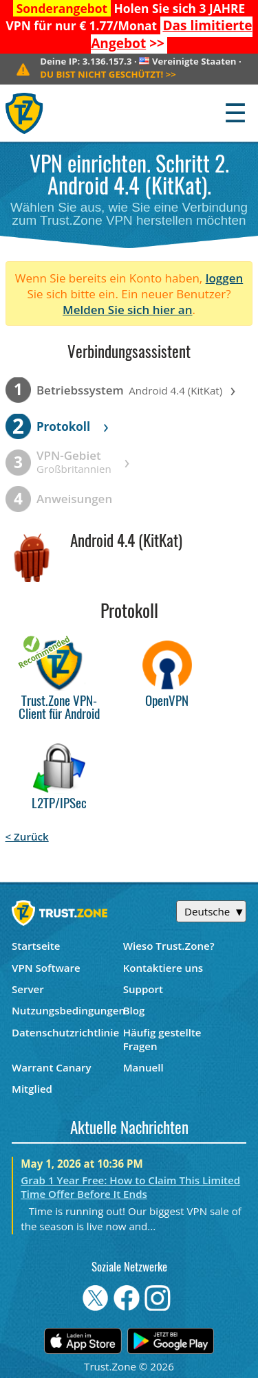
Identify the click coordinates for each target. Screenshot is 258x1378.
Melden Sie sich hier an (128, 310)
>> (171, 34)
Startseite (36, 946)
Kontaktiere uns (163, 968)
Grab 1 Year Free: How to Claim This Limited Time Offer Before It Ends (130, 1187)
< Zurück (27, 836)
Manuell (143, 1067)
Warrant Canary (52, 1067)
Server (28, 989)
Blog (134, 1010)
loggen (225, 278)
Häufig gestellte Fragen (162, 1039)
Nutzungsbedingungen (67, 1010)
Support (143, 989)
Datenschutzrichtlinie (65, 1032)
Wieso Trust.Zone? (169, 946)
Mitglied (32, 1089)
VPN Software (46, 968)
